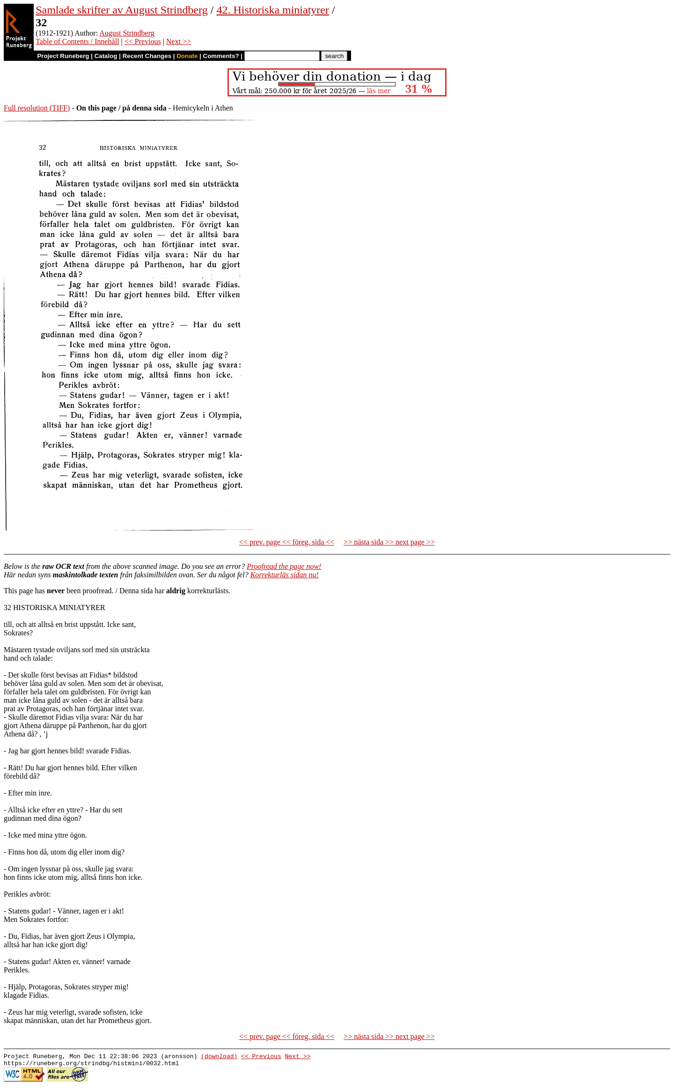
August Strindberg (126, 33)
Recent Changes (147, 55)
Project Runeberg (63, 55)
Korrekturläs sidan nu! (284, 575)
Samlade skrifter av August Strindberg (122, 10)
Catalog (106, 55)
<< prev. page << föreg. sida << (286, 542)
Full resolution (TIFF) (37, 108)
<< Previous (143, 41)
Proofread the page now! (284, 566)
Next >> (178, 41)
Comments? (221, 55)
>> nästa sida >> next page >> (389, 542)
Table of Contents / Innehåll (77, 41)
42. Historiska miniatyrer (272, 10)
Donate (187, 55)
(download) (219, 1057)
